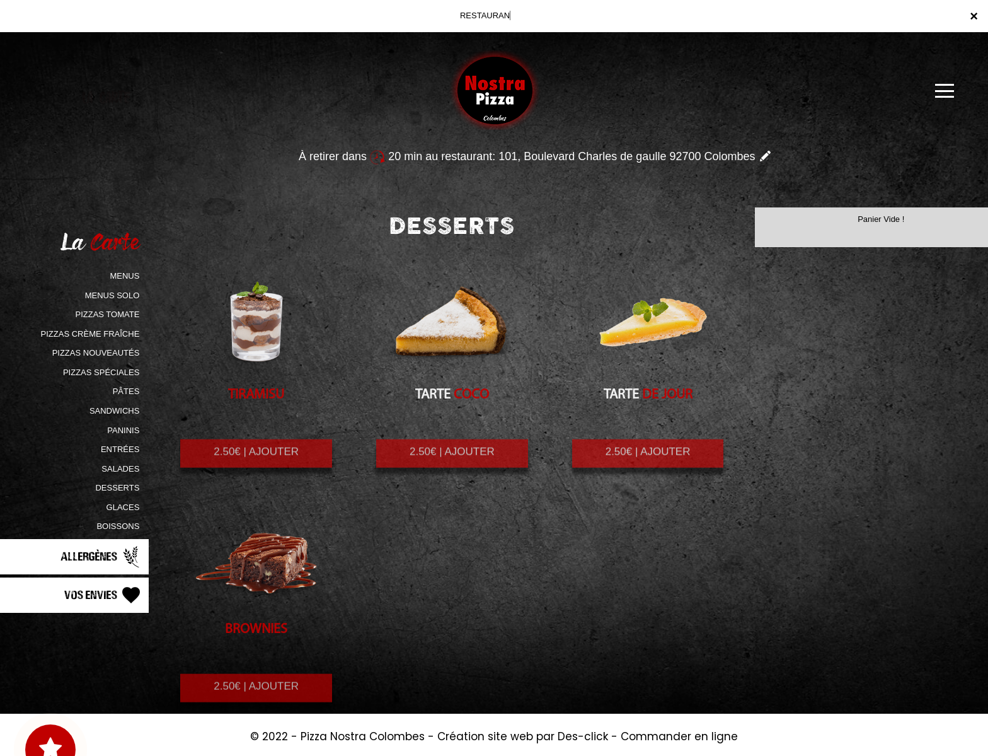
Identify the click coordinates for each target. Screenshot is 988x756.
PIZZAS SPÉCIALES (101, 372)
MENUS (124, 276)
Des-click (583, 736)
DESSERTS (117, 487)
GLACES (123, 507)
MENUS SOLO (112, 295)
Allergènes (101, 556)
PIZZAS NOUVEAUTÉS (96, 353)
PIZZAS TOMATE (107, 314)
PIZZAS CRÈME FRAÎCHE (90, 334)
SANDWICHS (114, 411)
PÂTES (126, 391)
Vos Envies (103, 595)
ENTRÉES (120, 449)
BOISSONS (117, 526)
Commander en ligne (679, 736)
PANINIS (123, 430)
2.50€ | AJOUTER (256, 462)
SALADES (120, 469)
